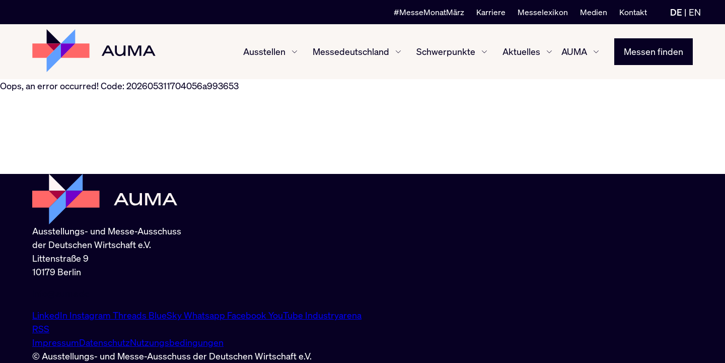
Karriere (490, 12)
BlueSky (166, 315)
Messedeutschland (351, 51)
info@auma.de (61, 293)
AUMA (574, 51)
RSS (40, 329)
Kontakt (633, 12)
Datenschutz (104, 342)
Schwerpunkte (445, 51)
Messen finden (653, 51)
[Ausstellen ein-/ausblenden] (294, 52)
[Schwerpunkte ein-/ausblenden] (484, 52)
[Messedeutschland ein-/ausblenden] (398, 52)
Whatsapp (205, 315)
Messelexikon (543, 12)
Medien (593, 12)
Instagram (91, 315)
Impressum (55, 342)
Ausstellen (264, 51)
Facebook (247, 315)
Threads (131, 315)
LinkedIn (50, 315)
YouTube (286, 315)
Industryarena (333, 315)
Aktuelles (521, 51)
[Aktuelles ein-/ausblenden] (549, 52)
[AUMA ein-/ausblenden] (596, 52)
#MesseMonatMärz (429, 12)
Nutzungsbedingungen (177, 342)
